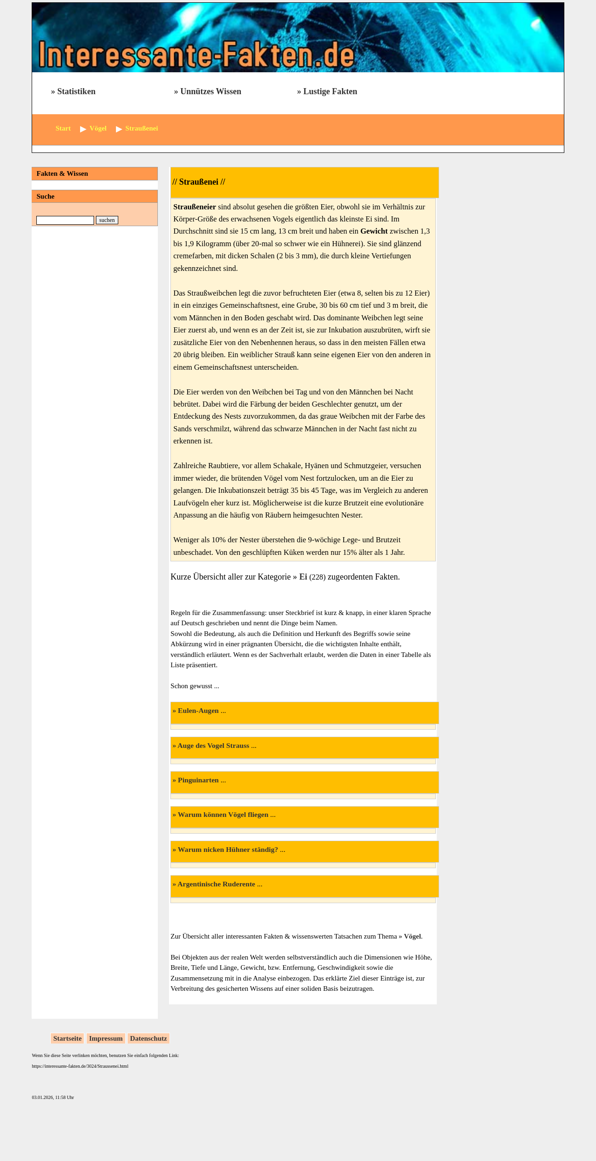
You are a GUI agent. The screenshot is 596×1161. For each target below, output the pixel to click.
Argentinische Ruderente (216, 884)
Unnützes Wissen (210, 91)
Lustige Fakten (330, 91)
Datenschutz (148, 1038)
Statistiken (76, 91)
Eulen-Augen (198, 710)
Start (63, 128)
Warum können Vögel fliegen (223, 814)
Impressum (105, 1038)
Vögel (412, 936)
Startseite (67, 1038)
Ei (304, 576)
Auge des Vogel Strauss (213, 745)
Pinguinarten (198, 780)
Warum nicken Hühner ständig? (228, 849)
